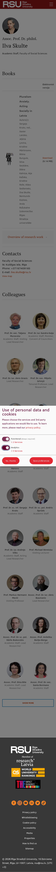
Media (29, 833)
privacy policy (33, 427)
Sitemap (29, 848)
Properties (29, 838)
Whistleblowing (29, 817)
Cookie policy (29, 822)
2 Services (16, 442)
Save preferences (41, 460)
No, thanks (11, 460)
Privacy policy (29, 812)
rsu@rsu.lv (40, 863)
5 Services (16, 450)
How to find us (29, 843)
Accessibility (29, 827)
